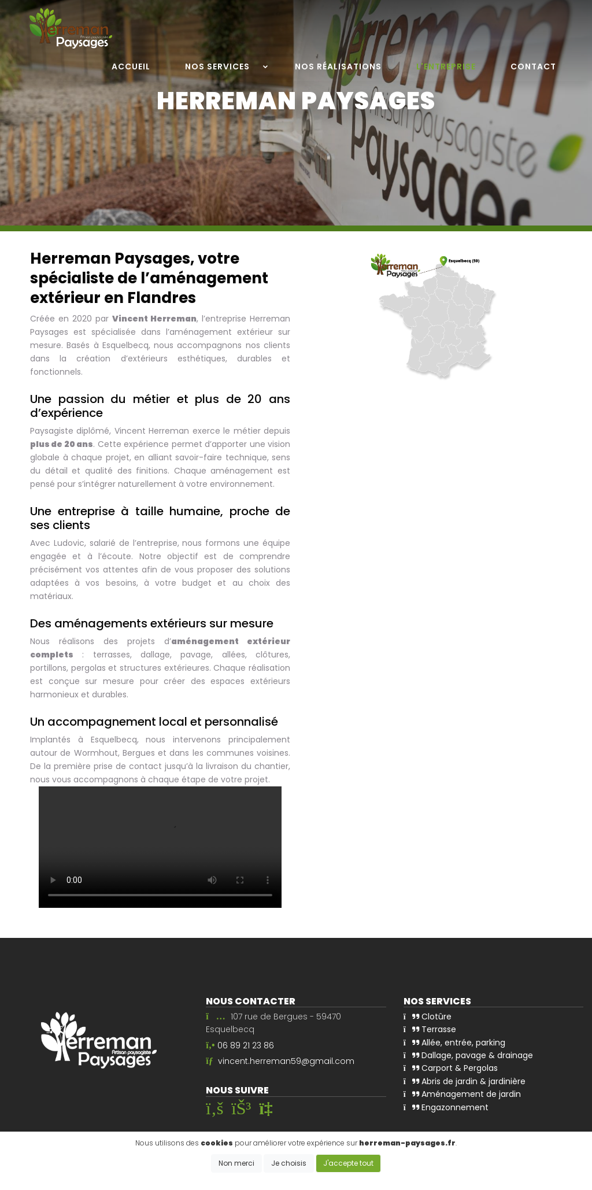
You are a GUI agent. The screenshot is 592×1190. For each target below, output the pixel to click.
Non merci (236, 1163)
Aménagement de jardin (462, 1094)
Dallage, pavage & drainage (468, 1055)
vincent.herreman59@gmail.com (286, 1061)
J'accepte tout (348, 1163)
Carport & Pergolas (451, 1068)
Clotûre (428, 1016)
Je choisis (288, 1163)
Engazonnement (446, 1107)
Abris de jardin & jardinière (465, 1081)
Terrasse (430, 1029)
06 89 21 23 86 (245, 1045)
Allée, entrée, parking (454, 1042)
